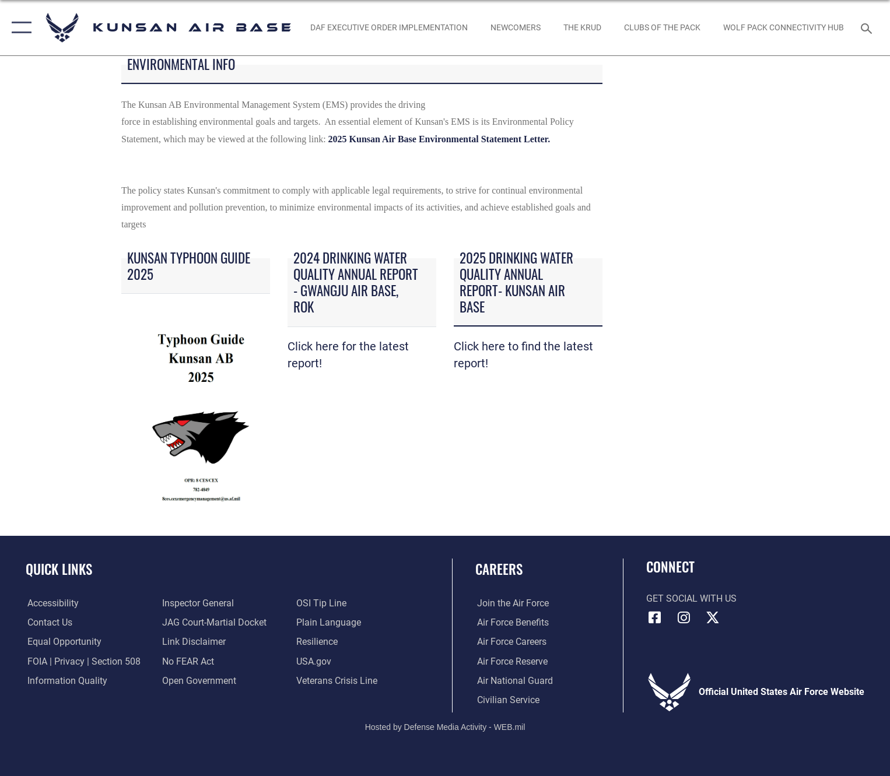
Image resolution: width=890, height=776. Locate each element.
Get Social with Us (691, 599)
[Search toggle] (868, 28)
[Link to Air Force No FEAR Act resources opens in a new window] (187, 660)
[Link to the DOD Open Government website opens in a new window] (199, 680)
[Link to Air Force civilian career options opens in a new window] (506, 699)
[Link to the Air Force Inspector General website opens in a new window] (197, 603)
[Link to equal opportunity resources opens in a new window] (63, 641)
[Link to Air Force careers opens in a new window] (510, 641)
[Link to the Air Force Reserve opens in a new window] (510, 660)
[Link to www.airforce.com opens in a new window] (511, 603)
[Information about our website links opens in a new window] (193, 641)
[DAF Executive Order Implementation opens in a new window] (389, 28)
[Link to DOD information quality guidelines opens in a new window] (66, 680)
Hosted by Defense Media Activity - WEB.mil (445, 727)
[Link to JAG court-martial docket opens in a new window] (214, 622)
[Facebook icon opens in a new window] (655, 617)
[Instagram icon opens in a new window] (683, 617)
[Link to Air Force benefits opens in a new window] (511, 622)
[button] (19, 27)
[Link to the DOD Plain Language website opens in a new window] (329, 622)
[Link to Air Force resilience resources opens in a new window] (317, 641)
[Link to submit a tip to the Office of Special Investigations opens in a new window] (322, 603)
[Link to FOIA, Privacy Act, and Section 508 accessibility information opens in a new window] (82, 660)
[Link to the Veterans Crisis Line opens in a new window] (337, 680)
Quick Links (59, 569)
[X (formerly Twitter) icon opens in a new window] (712, 617)
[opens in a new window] (515, 28)
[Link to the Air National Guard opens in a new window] (513, 680)
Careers (499, 569)
